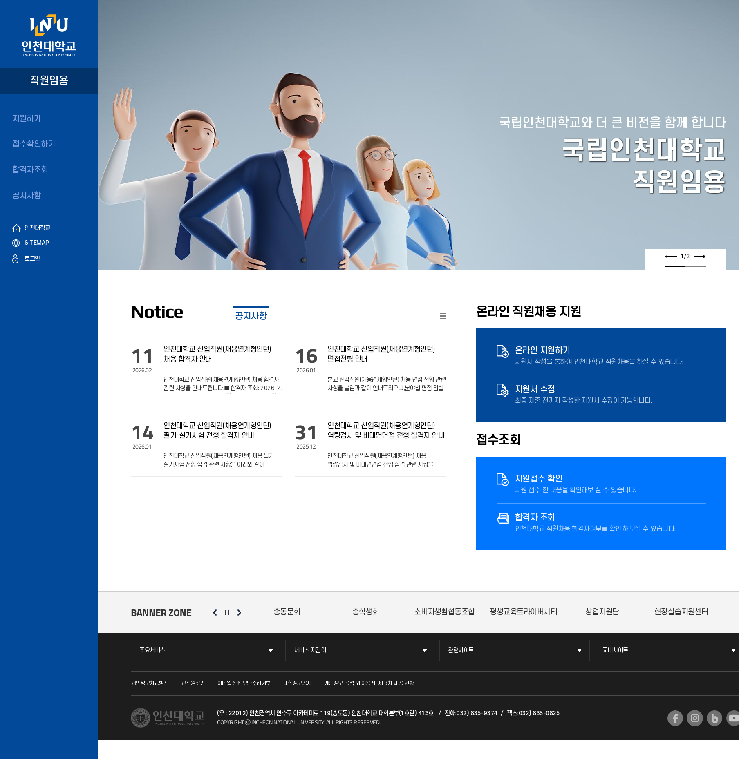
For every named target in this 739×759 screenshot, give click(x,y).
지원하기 (26, 118)
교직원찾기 (193, 683)
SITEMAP (37, 242)
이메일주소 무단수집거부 (244, 683)
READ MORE (443, 316)
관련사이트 (461, 650)
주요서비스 (152, 650)
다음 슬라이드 (699, 256)
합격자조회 (30, 169)
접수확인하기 (33, 144)
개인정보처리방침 (149, 683)
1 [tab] (675, 266)
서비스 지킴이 (310, 650)
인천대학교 (37, 228)
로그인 (32, 258)
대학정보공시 (297, 683)
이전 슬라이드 (671, 256)
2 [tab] (695, 266)
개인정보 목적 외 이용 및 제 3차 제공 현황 (369, 683)
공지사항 (26, 195)
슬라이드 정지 (227, 612)
